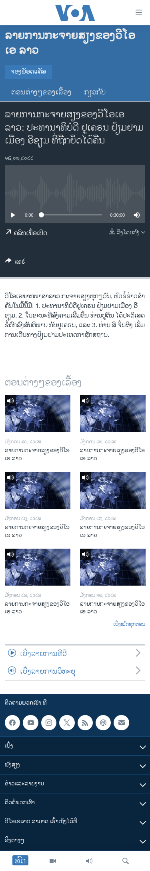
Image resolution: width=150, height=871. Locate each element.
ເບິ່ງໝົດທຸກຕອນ (129, 625)
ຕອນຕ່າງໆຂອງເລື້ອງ (41, 92)
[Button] (15, 263)
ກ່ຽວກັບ (95, 92)
